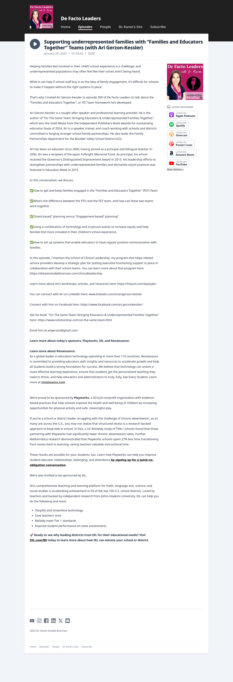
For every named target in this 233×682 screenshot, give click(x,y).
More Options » (175, 169)
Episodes (85, 26)
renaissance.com (53, 382)
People (105, 26)
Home (65, 26)
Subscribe (158, 26)
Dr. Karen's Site (131, 26)
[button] (35, 44)
